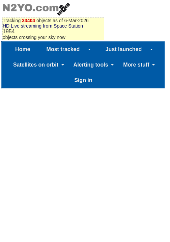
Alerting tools (91, 65)
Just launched (124, 49)
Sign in (83, 80)
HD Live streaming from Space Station (43, 26)
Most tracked (63, 49)
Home (22, 49)
